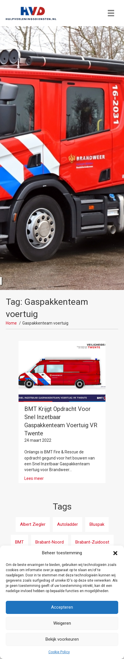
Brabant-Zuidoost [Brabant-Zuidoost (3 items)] (92, 542)
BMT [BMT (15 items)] (19, 542)
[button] (115, 553)
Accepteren (62, 607)
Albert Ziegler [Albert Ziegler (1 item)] (32, 524)
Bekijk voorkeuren (62, 639)
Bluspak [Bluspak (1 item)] (97, 524)
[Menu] (111, 13)
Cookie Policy (59, 652)
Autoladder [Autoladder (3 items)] (67, 524)
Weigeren (62, 623)
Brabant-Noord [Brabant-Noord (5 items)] (49, 542)
